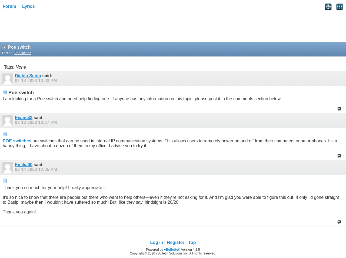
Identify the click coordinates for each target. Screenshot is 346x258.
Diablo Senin (28, 75)
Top (192, 242)
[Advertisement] (43, 27)
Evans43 (23, 117)
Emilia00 (23, 164)
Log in (156, 242)
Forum (9, 6)
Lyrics (28, 6)
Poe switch (22, 53)
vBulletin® (172, 250)
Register (175, 242)
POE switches (17, 141)
